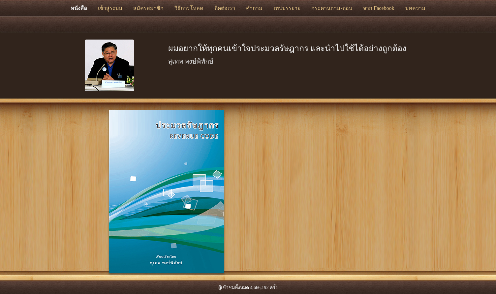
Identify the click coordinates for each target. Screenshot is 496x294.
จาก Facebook (378, 8)
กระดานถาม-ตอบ (331, 8)
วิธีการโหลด (188, 8)
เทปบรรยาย (287, 8)
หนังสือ (79, 8)
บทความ (415, 8)
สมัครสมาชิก (148, 8)
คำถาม (254, 8)
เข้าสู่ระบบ (110, 8)
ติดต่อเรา (224, 8)
